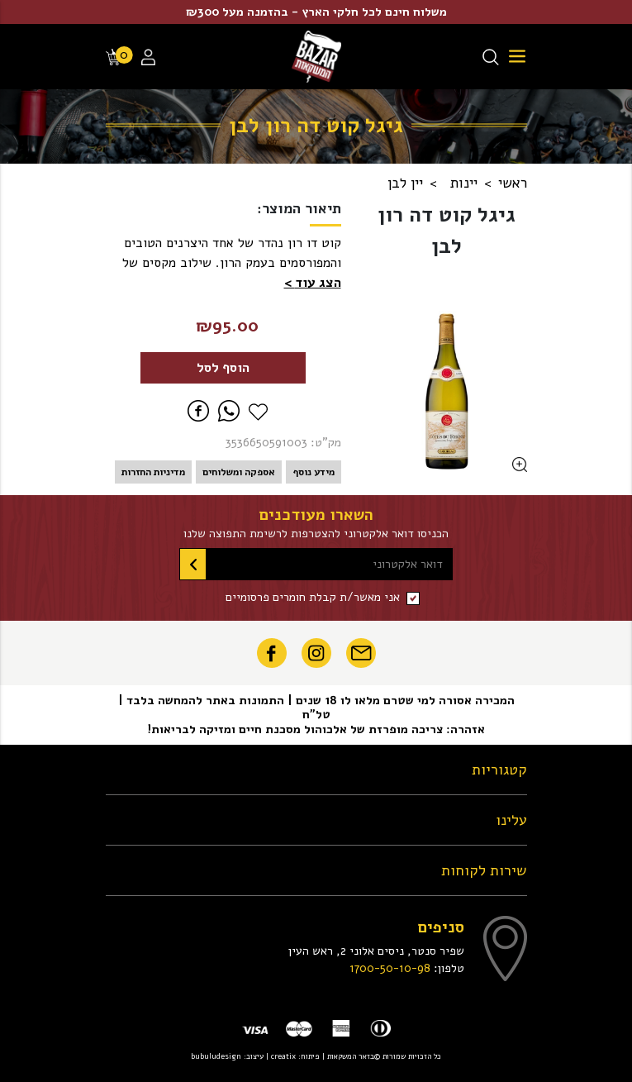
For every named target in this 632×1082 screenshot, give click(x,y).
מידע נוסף (313, 472)
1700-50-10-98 (389, 968)
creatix (283, 1056)
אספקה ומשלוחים (238, 472)
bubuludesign (216, 1056)
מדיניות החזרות (153, 472)
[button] (312, 283)
